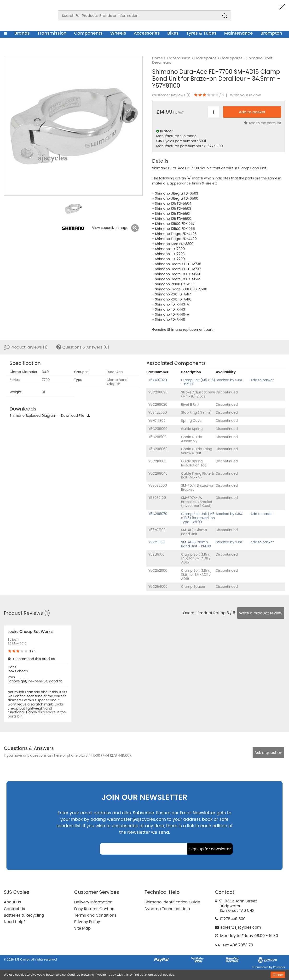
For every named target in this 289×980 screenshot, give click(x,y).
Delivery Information (93, 902)
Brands (22, 33)
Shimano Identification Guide (172, 902)
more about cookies (159, 975)
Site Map (82, 928)
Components (88, 33)
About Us (12, 902)
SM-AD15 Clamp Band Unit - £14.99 (196, 544)
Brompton (271, 33)
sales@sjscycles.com (241, 927)
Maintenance (238, 33)
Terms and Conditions (95, 915)
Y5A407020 (157, 380)
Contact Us (14, 909)
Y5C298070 (157, 513)
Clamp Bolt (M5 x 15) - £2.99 (198, 382)
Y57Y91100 (156, 542)
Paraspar (279, 967)
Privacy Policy (87, 922)
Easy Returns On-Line (94, 909)
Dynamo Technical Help (167, 909)
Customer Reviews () (171, 95)
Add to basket (262, 380)
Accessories (147, 33)
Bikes (173, 33)
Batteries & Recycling (24, 915)
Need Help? (14, 922)
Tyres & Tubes (201, 33)
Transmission (51, 33)
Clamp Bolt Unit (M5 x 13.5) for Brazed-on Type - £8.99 (198, 517)
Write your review (245, 95)
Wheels (118, 33)
